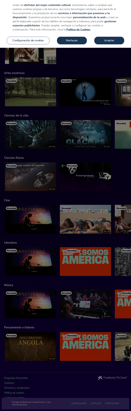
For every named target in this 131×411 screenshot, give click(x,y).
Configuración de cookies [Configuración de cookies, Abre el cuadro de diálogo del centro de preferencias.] (28, 36)
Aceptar (109, 36)
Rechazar (72, 36)
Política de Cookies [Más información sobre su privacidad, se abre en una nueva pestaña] (78, 25)
